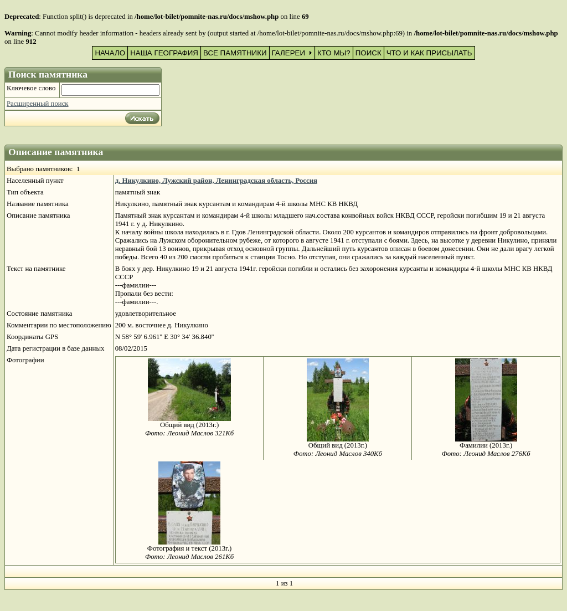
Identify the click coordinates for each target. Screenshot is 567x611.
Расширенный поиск (38, 103)
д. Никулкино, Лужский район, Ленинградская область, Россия (216, 180)
